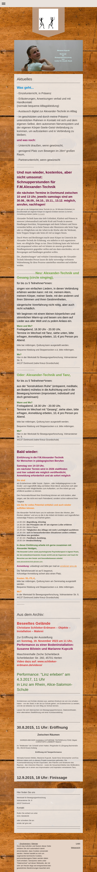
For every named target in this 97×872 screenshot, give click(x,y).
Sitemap (34, 844)
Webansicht (75, 848)
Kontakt (41, 214)
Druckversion (23, 844)
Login (78, 843)
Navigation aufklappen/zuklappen (48, 3)
